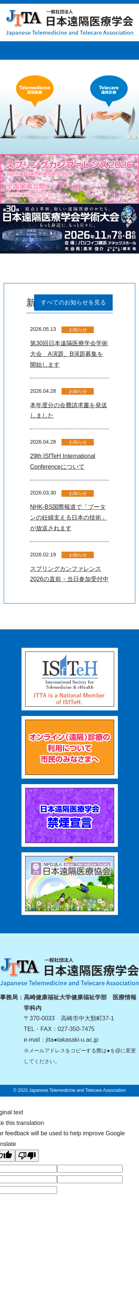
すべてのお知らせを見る (73, 302)
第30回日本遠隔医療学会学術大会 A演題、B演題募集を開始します (69, 354)
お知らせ (78, 329)
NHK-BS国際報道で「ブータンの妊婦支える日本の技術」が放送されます (68, 517)
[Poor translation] (27, 1156)
